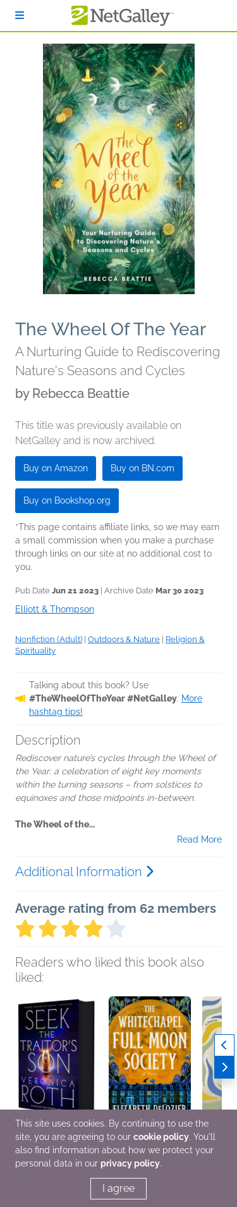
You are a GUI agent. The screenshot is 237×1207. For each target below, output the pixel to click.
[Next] (224, 1067)
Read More (199, 839)
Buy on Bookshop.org (67, 500)
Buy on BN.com (142, 468)
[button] (56, 1062)
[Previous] (224, 1045)
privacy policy (130, 1163)
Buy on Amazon (55, 468)
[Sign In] (20, 15)
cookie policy (161, 1137)
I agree (118, 1188)
